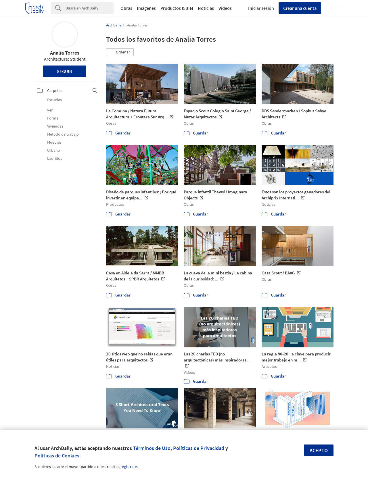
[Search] (90, 8)
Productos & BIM (176, 8)
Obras (126, 8)
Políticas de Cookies (56, 455)
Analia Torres (64, 52)
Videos (225, 8)
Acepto (319, 450)
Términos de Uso (151, 448)
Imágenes (146, 8)
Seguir (64, 71)
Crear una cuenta (300, 8)
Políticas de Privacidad (198, 448)
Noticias (206, 8)
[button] (120, 52)
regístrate (128, 466)
